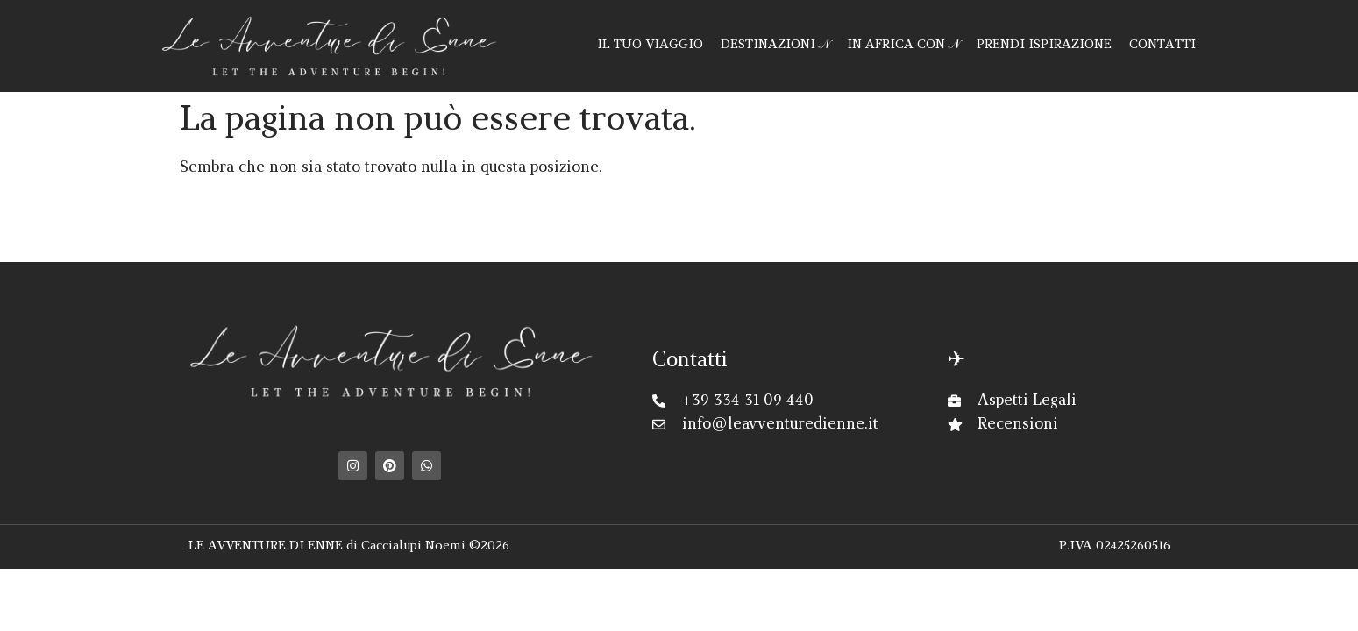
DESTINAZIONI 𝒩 (775, 45)
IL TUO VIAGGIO (650, 45)
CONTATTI (1162, 45)
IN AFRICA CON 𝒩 (903, 45)
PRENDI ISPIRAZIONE (1044, 45)
